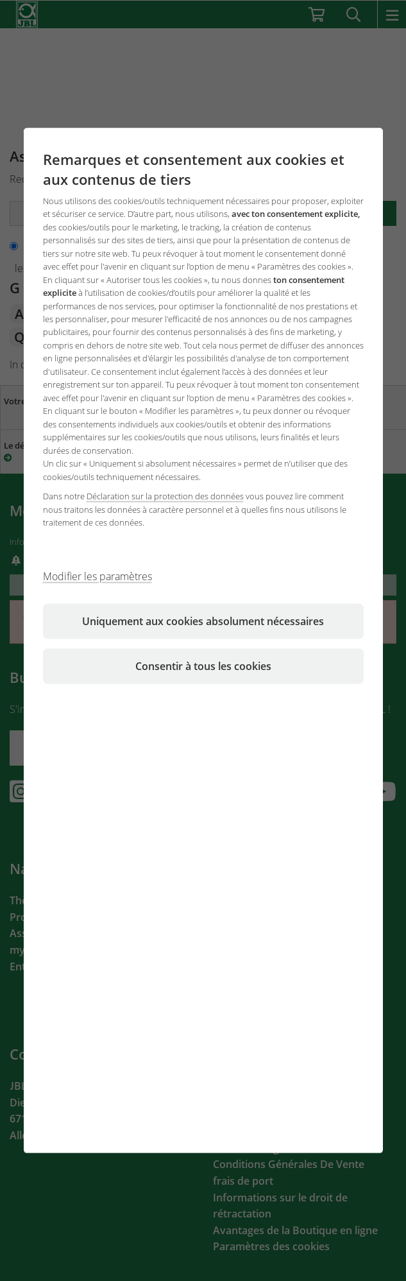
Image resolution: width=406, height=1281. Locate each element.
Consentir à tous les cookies (203, 665)
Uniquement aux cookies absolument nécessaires (203, 621)
